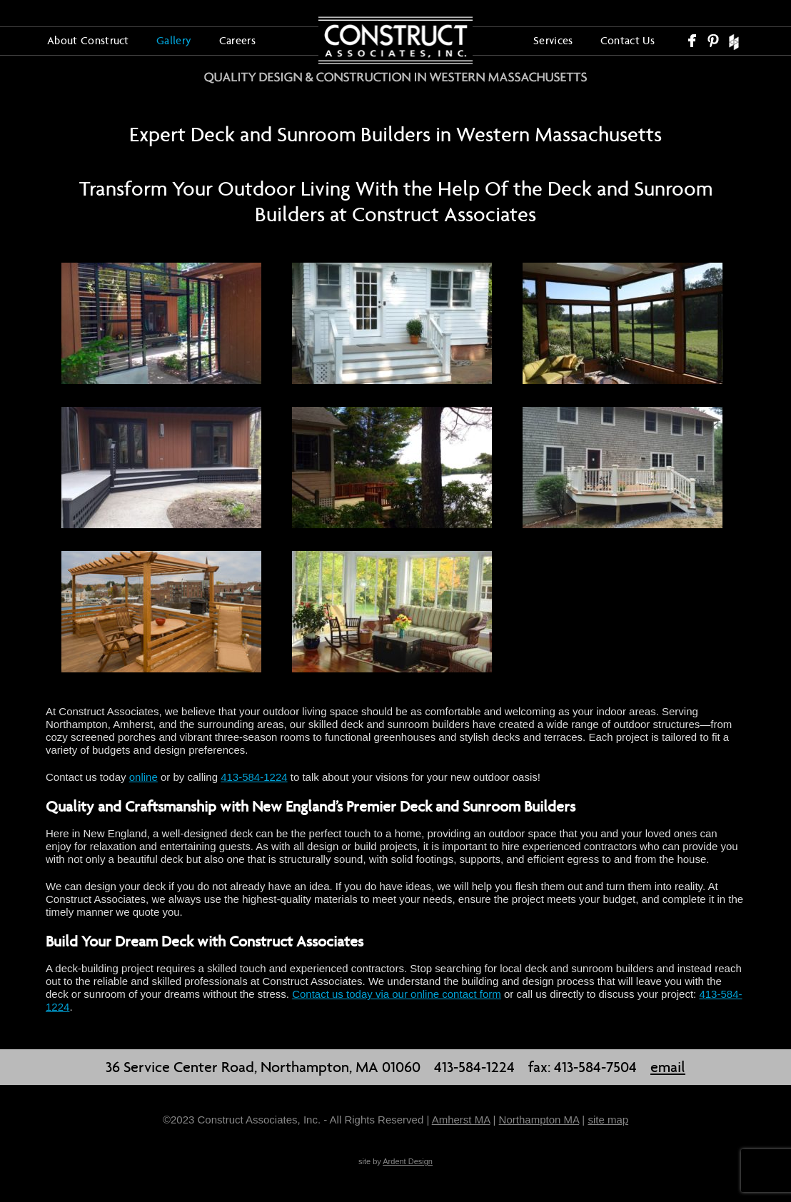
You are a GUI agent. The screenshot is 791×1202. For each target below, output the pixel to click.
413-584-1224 (254, 777)
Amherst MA (461, 1119)
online (143, 777)
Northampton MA (539, 1119)
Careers (237, 40)
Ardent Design (408, 1161)
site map (608, 1119)
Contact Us (627, 40)
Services (553, 40)
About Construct (88, 40)
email (667, 1067)
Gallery (173, 40)
